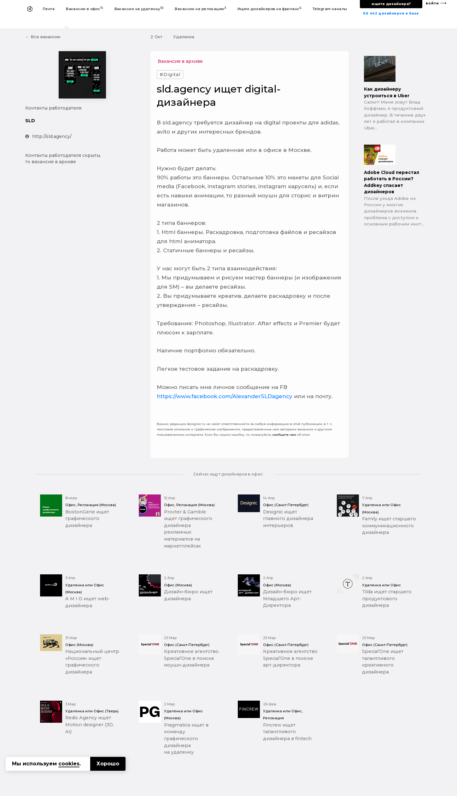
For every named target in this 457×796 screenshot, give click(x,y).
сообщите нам (284, 435)
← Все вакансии (42, 36)
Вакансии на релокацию (200, 8)
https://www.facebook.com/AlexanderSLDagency (224, 396)
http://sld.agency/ (48, 136)
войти (432, 3)
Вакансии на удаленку (139, 8)
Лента (49, 9)
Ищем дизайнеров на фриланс (269, 8)
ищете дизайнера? (391, 4)
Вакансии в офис (84, 8)
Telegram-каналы (330, 9)
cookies (68, 764)
